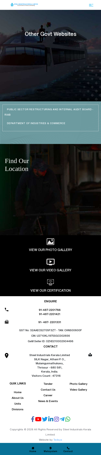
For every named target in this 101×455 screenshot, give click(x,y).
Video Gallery (78, 389)
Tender (48, 383)
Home (17, 392)
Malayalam (50, 451)
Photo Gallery (78, 383)
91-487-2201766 (50, 309)
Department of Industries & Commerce (36, 123)
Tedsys (57, 440)
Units (17, 403)
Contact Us (48, 389)
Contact (68, 451)
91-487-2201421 (49, 314)
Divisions (17, 409)
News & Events (48, 401)
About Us (18, 397)
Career (48, 395)
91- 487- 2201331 (49, 322)
